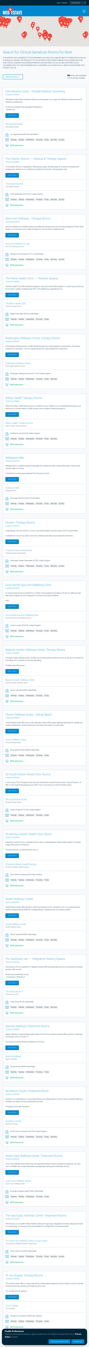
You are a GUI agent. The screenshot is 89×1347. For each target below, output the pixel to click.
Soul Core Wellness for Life (17, 243)
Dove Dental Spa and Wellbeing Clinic (22, 615)
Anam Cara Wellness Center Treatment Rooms (33, 1155)
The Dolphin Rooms (14, 184)
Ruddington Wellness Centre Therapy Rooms (32, 338)
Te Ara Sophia (11, 1305)
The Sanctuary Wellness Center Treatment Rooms (35, 1215)
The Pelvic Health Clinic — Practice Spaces (31, 278)
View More (12, 115)
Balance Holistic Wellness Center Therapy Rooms (35, 649)
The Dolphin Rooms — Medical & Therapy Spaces (35, 158)
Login (59, 3)
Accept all (78, 1341)
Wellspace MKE (12, 488)
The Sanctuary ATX (14, 991)
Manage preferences (59, 1341)
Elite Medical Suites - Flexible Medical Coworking (35, 91)
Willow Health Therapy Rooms (23, 398)
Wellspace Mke (14, 457)
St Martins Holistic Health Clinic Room (28, 834)
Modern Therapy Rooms (20, 522)
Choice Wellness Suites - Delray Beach (28, 714)
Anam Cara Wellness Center (18, 1181)
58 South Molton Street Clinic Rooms (28, 774)
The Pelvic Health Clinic (15, 303)
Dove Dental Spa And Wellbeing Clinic (28, 585)
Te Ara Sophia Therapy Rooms (24, 1275)
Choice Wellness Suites (15, 739)
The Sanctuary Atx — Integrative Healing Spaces (35, 959)
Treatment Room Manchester (18, 550)
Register (64, 3)
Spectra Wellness (13, 1056)
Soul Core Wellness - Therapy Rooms (28, 218)
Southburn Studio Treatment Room (27, 1091)
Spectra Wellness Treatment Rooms (27, 1026)
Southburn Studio (13, 1121)
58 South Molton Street (16, 799)
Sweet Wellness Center (19, 899)
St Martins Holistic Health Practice (20, 864)
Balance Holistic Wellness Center (20, 680)
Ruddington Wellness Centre (18, 363)
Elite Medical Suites (14, 124)
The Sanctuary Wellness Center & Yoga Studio (26, 1241)
